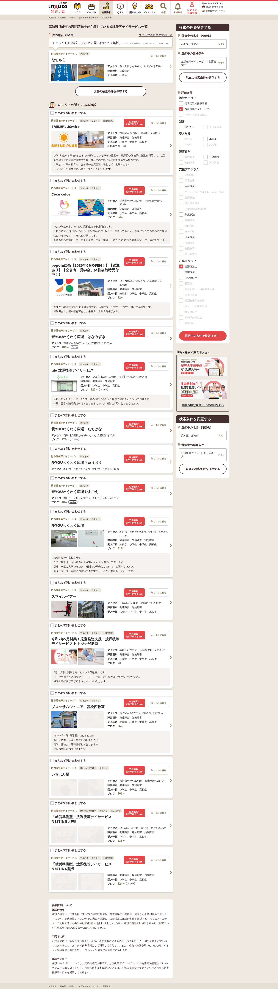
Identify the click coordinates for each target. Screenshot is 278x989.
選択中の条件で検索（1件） (203, 336)
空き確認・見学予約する (134, 123)
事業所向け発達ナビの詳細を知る (203, 405)
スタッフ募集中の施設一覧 (156, 35)
